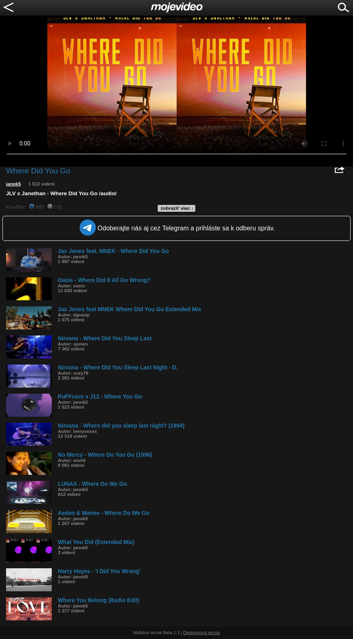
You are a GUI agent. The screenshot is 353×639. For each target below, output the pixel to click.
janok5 (13, 183)
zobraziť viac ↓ (177, 208)
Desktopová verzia (201, 632)
